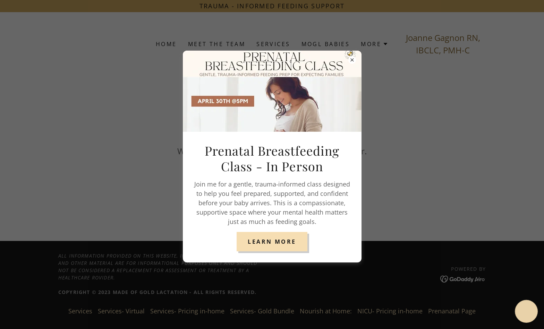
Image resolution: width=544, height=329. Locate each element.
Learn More (272, 241)
